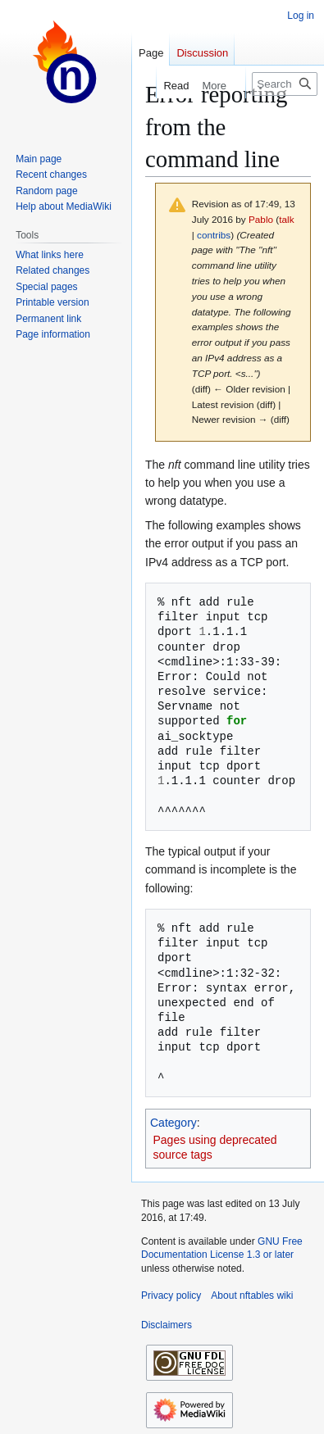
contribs (213, 234)
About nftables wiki (252, 1295)
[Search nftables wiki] (284, 84)
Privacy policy (171, 1295)
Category (173, 1122)
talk (286, 219)
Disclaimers (166, 1325)
